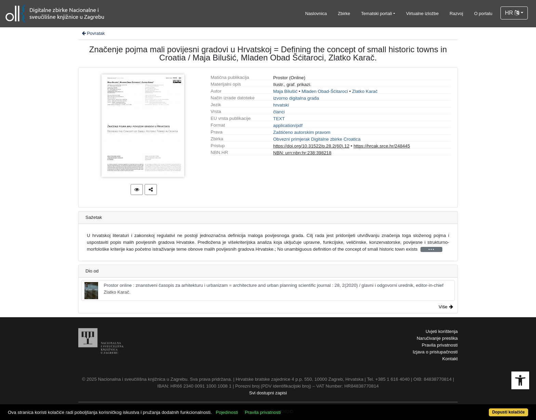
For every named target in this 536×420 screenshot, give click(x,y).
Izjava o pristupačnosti (435, 351)
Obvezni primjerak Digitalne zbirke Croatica (317, 139)
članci (279, 111)
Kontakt (450, 358)
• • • (431, 249)
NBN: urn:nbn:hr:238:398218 (302, 152)
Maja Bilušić (285, 91)
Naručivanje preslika (437, 338)
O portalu (483, 13)
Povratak (93, 33)
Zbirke (344, 13)
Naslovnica (316, 13)
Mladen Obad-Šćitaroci (325, 91)
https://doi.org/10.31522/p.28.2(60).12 (311, 146)
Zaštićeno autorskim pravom (301, 132)
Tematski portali (376, 13)
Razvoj (456, 13)
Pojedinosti (227, 412)
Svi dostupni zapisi (268, 392)
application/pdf (288, 125)
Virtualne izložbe (422, 13)
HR (512, 13)
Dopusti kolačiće (508, 412)
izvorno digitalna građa (296, 98)
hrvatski (281, 105)
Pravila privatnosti (440, 345)
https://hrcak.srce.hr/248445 (381, 146)
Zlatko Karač (365, 91)
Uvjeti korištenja (442, 331)
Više (446, 306)
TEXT (279, 118)
